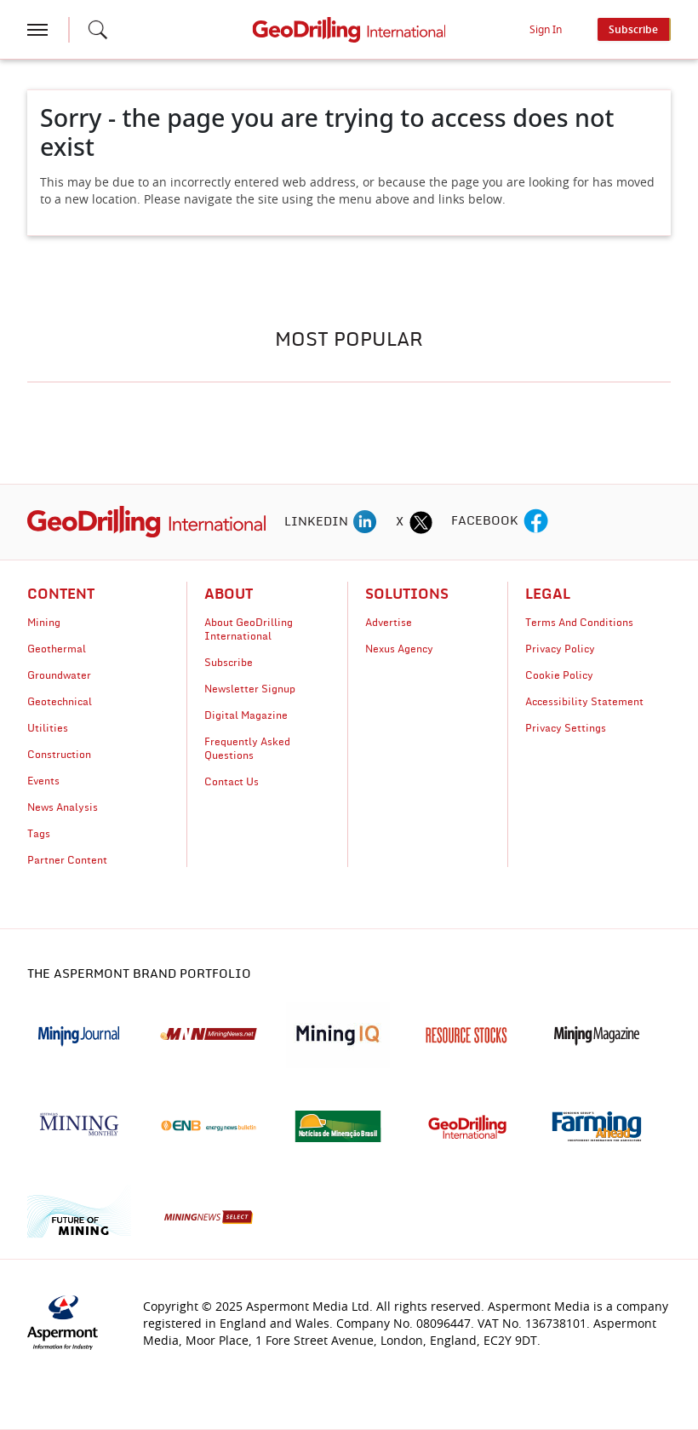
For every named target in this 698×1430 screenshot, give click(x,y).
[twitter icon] (420, 522)
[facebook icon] (536, 522)
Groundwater (59, 675)
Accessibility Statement (584, 702)
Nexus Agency (399, 649)
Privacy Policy (560, 649)
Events (43, 781)
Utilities (47, 728)
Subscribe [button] (633, 30)
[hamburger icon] (37, 30)
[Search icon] (98, 30)
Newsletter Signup (249, 689)
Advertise (388, 622)
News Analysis (62, 807)
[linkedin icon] (365, 522)
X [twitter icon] (399, 522)
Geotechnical (59, 702)
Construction (59, 754)
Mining (43, 622)
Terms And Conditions (579, 622)
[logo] (146, 521)
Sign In (545, 30)
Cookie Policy (559, 675)
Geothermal (56, 649)
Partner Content (67, 860)
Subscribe (228, 663)
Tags (38, 834)
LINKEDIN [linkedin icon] (316, 522)
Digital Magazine (246, 715)
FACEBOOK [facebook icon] (484, 521)
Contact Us (231, 782)
